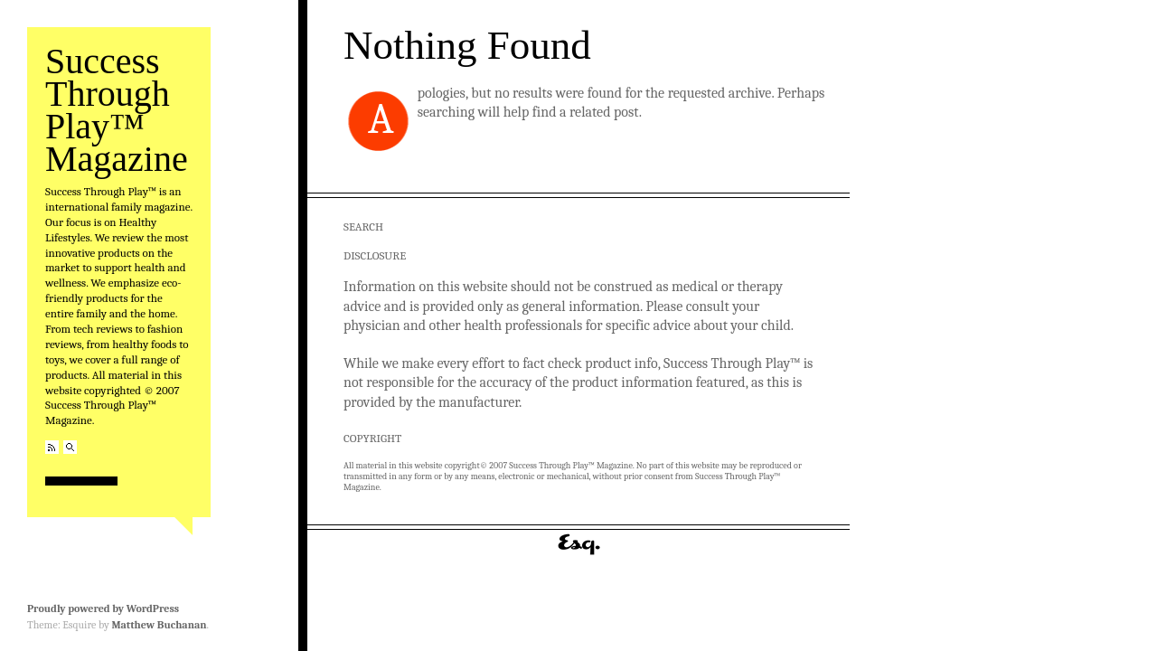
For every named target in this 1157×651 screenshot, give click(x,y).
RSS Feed (52, 447)
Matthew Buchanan (158, 624)
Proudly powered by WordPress (103, 608)
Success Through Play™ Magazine (116, 110)
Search (70, 447)
